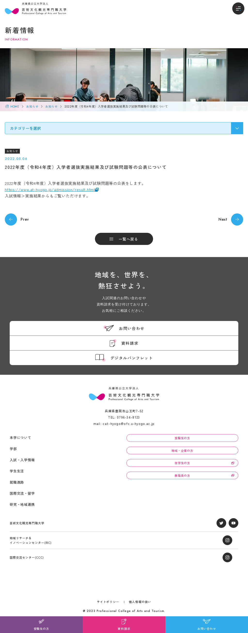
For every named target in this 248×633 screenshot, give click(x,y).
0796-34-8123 (128, 417)
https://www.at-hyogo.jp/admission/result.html (50, 189)
